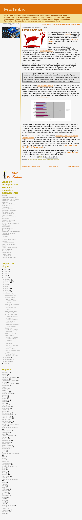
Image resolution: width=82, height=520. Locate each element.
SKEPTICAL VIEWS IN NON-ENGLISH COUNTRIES (61, 24)
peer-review (5, 476)
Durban (4, 411)
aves (3, 387)
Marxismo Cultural (7, 212)
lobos (3, 460)
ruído (3, 498)
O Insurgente (6, 205)
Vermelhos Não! (7, 215)
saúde (4, 500)
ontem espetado (72, 153)
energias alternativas (53, 159)
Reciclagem (5, 495)
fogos (3, 434)
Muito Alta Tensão (7, 251)
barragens (5, 392)
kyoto (3, 452)
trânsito (4, 508)
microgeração (6, 464)
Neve (3, 468)
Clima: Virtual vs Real (9, 217)
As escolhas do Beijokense (10, 223)
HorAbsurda (5, 218)
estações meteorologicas (10, 427)
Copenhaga (5, 408)
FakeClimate (6, 225)
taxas (3, 507)
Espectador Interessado (9, 197)
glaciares (4, 439)
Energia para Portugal (9, 257)
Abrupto (4, 238)
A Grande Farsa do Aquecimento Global (8, 243)
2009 (5, 273)
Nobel (3, 469)
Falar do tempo (6, 252)
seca (3, 502)
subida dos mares (7, 505)
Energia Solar (6, 422)
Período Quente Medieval (10, 479)
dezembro (8, 361)
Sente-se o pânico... (11, 333)
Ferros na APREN (32, 29)
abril (6, 284)
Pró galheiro (8, 331)
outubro (8, 357)
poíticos (4, 487)
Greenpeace (6, 440)
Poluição (4, 490)
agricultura (5, 372)
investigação (6, 448)
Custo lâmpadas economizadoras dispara (11, 301)
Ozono (4, 473)
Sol (3, 503)
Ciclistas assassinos (11, 342)
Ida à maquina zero (10, 295)
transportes (5, 510)
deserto (4, 410)
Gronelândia (6, 442)
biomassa (5, 395)
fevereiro (8, 281)
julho (7, 290)
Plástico (4, 484)
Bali (3, 390)
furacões (4, 437)
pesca (3, 482)
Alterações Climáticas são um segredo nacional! (11, 338)
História (4, 443)
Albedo (4, 376)
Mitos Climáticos (7, 221)
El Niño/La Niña (7, 418)
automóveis (5, 385)
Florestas (5, 432)
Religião (4, 497)
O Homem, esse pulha (11, 355)
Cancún (4, 397)
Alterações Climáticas (9, 377)
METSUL (5, 196)
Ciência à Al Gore (10, 349)
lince (3, 456)
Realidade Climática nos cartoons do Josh (12, 325)
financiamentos (6, 431)
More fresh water (10, 313)
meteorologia (6, 463)
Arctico (4, 382)
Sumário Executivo (46, 51)
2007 (5, 269)
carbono (4, 398)
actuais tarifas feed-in (45, 86)
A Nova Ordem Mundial (9, 247)
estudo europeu (43, 97)
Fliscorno (5, 236)
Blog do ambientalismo (9, 210)
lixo (3, 458)
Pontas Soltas (6, 254)
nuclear (4, 471)
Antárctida (5, 379)
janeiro (7, 279)
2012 (5, 363)
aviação (4, 388)
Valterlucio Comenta (8, 220)
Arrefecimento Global (8, 384)
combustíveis (6, 406)
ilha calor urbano (7, 447)
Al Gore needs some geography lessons (11, 315)
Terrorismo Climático (8, 200)
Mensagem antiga (74, 166)
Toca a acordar (9, 335)
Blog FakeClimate (7, 209)
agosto (7, 292)
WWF (3, 513)
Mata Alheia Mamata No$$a (11, 231)
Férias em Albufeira (10, 297)
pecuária (4, 474)
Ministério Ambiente (8, 466)
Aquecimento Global (8, 380)
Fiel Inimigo (5, 207)
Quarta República (7, 230)
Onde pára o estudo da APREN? (11, 346)
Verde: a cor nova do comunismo (8, 233)
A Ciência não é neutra (9, 204)
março (7, 283)
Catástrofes (5, 400)
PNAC (4, 486)
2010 (5, 275)
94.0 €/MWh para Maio (35, 147)
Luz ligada (5, 202)
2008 (5, 271)
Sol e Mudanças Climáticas (10, 199)
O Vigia (4, 246)
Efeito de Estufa (7, 416)
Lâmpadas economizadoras (11, 453)
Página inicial (54, 166)
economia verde (32, 159)
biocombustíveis (7, 393)
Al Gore (4, 374)
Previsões (5, 492)
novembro (8, 359)
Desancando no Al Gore (12, 304)
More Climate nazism (11, 311)
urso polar (5, 511)
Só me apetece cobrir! (9, 239)
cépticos (4, 401)
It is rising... (8, 328)
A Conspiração (6, 255)
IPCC (3, 450)
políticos (4, 489)
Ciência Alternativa (8, 213)
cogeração (5, 405)
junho (7, 288)
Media (4, 461)
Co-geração (8, 343)
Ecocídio (4, 241)
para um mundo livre (8, 228)
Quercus (4, 494)
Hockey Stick (6, 445)
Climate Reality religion (11, 329)
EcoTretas (14, 9)
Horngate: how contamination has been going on (11, 319)
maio (7, 286)
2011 (5, 277)
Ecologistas (5, 413)
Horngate (7, 306)
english (4, 426)
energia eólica (42, 159)
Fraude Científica (7, 435)
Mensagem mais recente (31, 166)
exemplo (68, 34)
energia (4, 419)
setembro (8, 294)
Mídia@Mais (6, 226)
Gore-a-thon (8, 323)
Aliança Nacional (7, 249)
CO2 (3, 403)
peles (3, 477)
